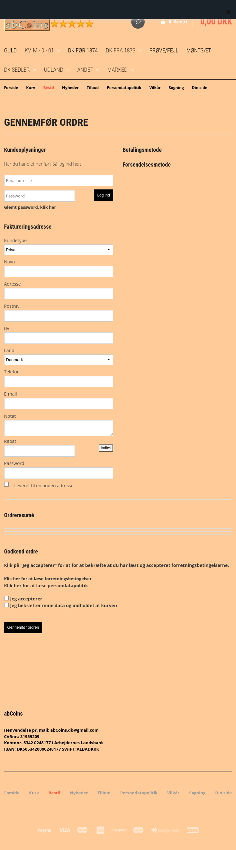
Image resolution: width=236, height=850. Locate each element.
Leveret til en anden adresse (43, 485)
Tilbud (93, 87)
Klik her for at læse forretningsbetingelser (48, 578)
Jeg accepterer (26, 599)
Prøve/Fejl (164, 50)
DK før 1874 (83, 50)
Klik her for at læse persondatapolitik (46, 585)
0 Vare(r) (178, 21)
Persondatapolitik (124, 87)
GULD (10, 50)
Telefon (58, 378)
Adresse (58, 290)
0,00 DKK (216, 21)
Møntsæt (198, 50)
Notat (58, 424)
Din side (199, 87)
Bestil (48, 87)
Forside (11, 87)
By (58, 334)
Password (58, 469)
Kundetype (58, 246)
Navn (58, 268)
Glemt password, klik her (30, 207)
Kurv (30, 87)
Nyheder (70, 87)
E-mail (58, 400)
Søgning (176, 87)
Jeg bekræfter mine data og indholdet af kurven (63, 605)
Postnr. (58, 312)
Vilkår (154, 87)
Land (58, 356)
